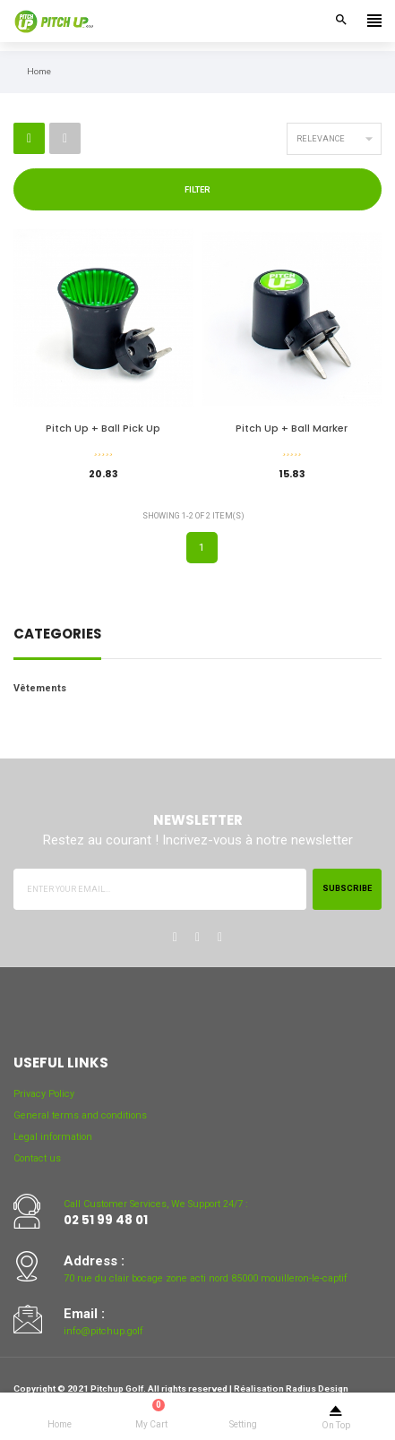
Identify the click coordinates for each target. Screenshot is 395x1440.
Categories (57, 635)
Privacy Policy (43, 1094)
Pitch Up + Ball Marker (292, 428)
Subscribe (347, 888)
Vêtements (39, 688)
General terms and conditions (80, 1115)
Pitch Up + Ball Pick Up (103, 428)
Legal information (52, 1137)
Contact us (37, 1158)
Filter (197, 189)
